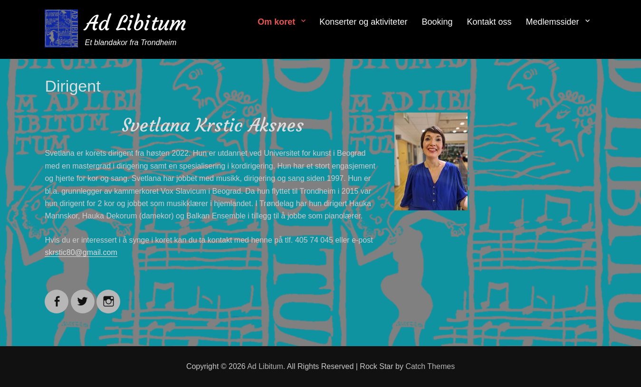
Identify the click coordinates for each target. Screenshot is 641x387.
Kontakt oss (489, 22)
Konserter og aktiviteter (363, 22)
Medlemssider (552, 22)
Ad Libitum (135, 23)
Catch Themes (430, 366)
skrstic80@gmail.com (81, 252)
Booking (436, 22)
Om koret (276, 22)
